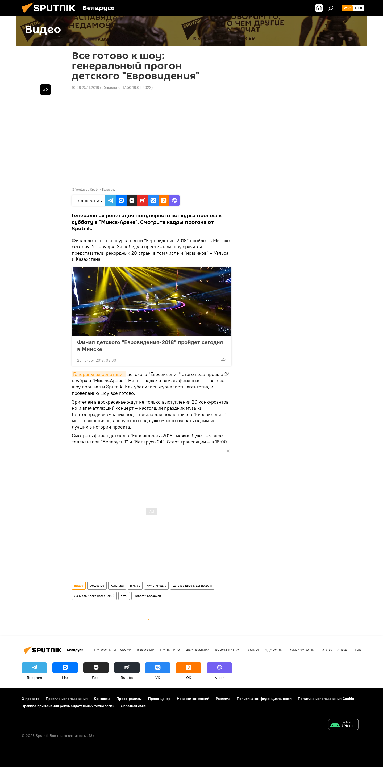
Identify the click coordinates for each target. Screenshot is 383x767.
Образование (303, 650)
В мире (135, 586)
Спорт (343, 650)
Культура (117, 586)
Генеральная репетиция (99, 374)
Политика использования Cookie (326, 698)
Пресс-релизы (129, 698)
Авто (327, 650)
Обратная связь (134, 705)
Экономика (198, 650)
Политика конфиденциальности (264, 698)
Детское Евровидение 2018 (192, 586)
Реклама (223, 698)
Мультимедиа (156, 586)
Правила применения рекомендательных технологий (68, 705)
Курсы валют (228, 650)
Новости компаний (193, 698)
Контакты (102, 698)
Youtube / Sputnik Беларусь (95, 189)
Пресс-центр (159, 698)
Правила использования (67, 698)
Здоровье (275, 650)
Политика (170, 650)
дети (124, 596)
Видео (78, 586)
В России (146, 650)
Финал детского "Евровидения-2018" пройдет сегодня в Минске (150, 346)
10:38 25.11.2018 (85, 87)
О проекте (30, 698)
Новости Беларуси (147, 596)
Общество (97, 586)
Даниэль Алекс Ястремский (94, 596)
